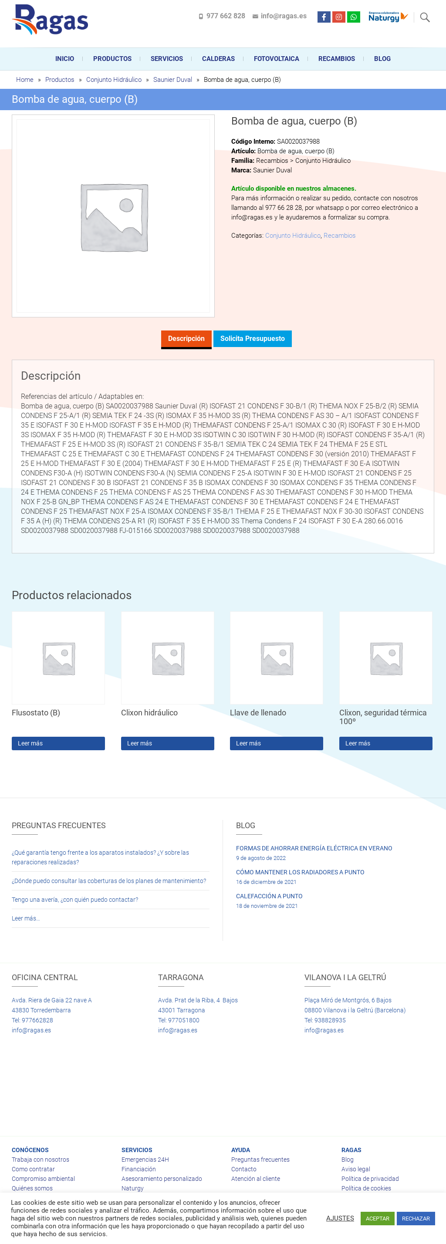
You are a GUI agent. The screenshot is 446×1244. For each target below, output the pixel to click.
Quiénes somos (32, 1188)
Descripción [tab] (186, 338)
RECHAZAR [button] (416, 1218)
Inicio (64, 59)
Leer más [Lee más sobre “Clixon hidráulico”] (139, 743)
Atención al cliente (255, 1178)
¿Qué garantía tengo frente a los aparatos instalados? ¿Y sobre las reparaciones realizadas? (100, 857)
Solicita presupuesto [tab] (252, 338)
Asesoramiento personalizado (162, 1178)
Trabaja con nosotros (40, 1159)
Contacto (244, 1169)
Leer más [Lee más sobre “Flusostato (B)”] (30, 743)
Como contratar (33, 1169)
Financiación (139, 1169)
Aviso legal (355, 1169)
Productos (112, 59)
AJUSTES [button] (340, 1218)
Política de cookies (366, 1188)
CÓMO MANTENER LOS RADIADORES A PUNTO (300, 872)
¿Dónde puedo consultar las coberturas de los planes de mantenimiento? (109, 880)
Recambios (336, 59)
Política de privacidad (370, 1178)
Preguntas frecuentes (260, 1159)
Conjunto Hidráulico (114, 80)
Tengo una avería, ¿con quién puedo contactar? (75, 899)
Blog (382, 59)
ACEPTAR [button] (377, 1218)
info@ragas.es (284, 16)
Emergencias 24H (145, 1159)
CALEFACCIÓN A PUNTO (269, 896)
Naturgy (133, 1188)
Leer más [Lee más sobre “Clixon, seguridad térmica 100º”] (357, 743)
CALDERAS (218, 59)
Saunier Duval (172, 80)
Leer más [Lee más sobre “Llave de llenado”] (248, 743)
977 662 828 (225, 16)
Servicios (167, 59)
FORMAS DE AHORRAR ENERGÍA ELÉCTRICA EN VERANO (314, 848)
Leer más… (26, 918)
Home (25, 80)
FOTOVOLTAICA (276, 59)
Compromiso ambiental (43, 1178)
